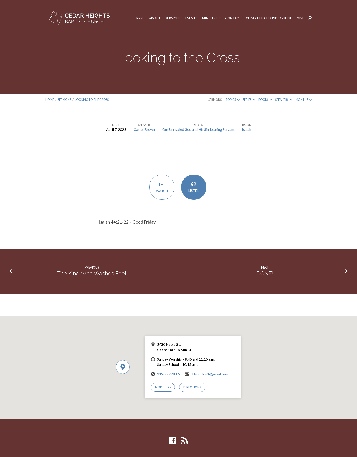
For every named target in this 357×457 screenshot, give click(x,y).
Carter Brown (143, 129)
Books (265, 99)
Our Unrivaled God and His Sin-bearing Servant (198, 129)
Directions (192, 387)
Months (304, 99)
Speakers (283, 99)
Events (190, 18)
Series (249, 99)
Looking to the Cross (92, 99)
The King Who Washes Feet (92, 273)
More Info (163, 387)
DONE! (265, 273)
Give (300, 18)
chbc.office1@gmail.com (209, 374)
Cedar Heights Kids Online (268, 18)
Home (138, 18)
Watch (162, 187)
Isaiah (247, 129)
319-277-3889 (168, 374)
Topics (233, 99)
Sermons (171, 18)
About (153, 18)
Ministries (210, 18)
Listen (194, 187)
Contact (232, 18)
